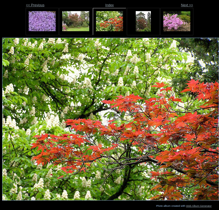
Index (109, 5)
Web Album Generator (199, 205)
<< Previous (35, 5)
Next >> (187, 5)
